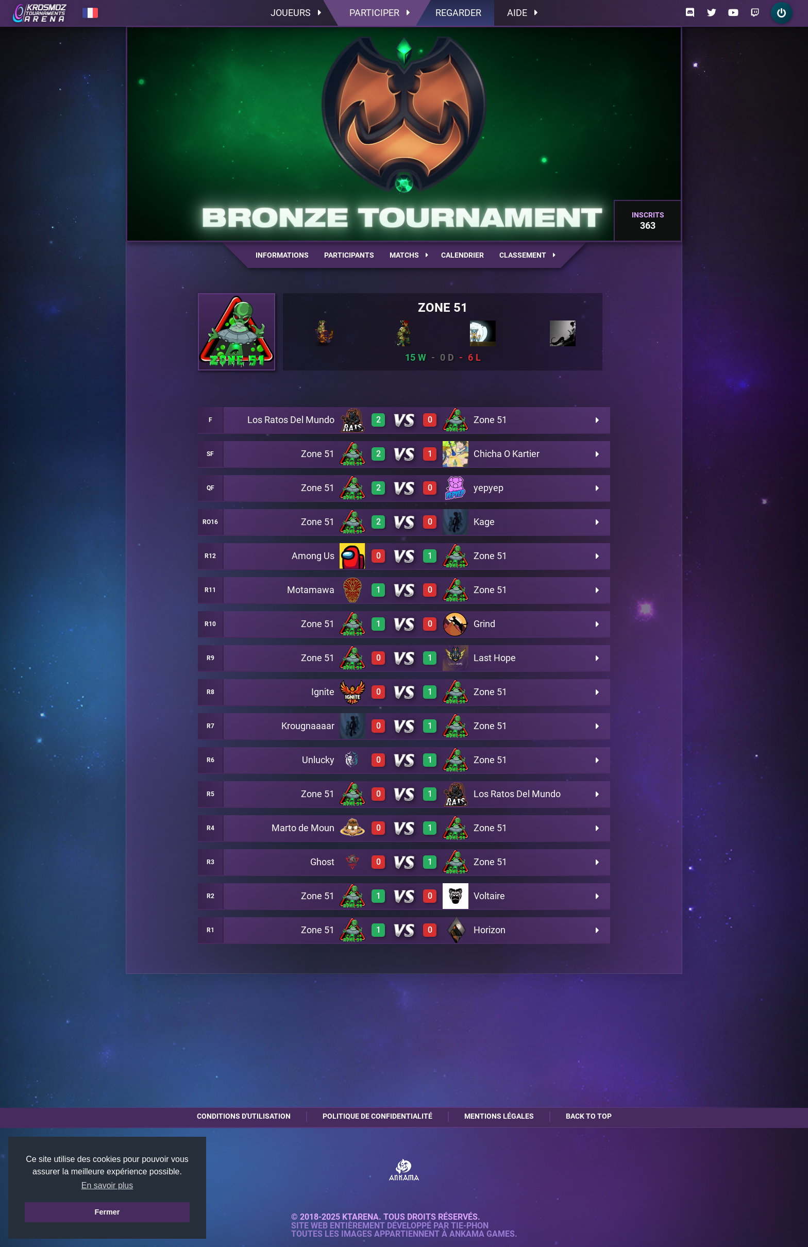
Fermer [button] (107, 1212)
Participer (379, 12)
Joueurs (296, 12)
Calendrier (462, 255)
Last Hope (495, 657)
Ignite (322, 691)
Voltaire (489, 895)
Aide (522, 12)
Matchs (409, 255)
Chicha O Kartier (507, 453)
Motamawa (310, 589)
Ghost (322, 861)
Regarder (458, 12)
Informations (282, 255)
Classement (527, 255)
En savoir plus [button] (107, 1185)
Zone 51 (443, 307)
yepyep (488, 487)
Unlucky (318, 759)
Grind (484, 623)
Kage (484, 521)
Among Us (313, 555)
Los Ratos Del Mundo (290, 419)
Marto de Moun (303, 827)
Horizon (490, 929)
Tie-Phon (470, 1226)
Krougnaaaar (307, 725)
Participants (349, 255)
